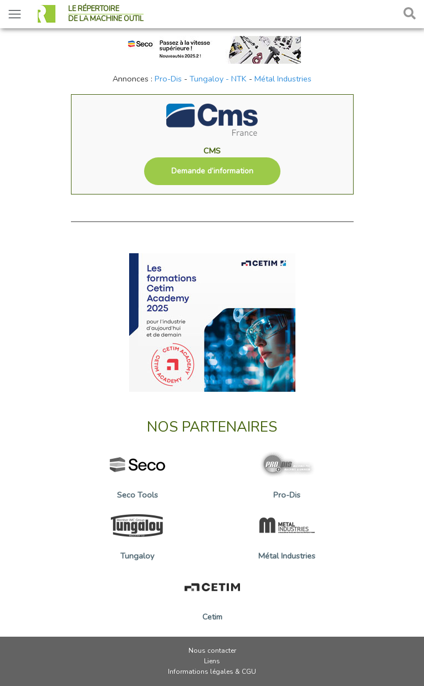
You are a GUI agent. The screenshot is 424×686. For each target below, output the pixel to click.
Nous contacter (212, 650)
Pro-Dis (168, 78)
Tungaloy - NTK (218, 78)
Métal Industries (282, 78)
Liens (212, 661)
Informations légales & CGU (212, 671)
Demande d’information (212, 171)
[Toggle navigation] (14, 14)
